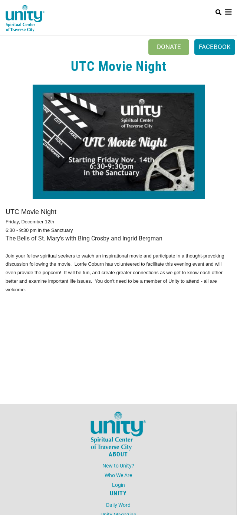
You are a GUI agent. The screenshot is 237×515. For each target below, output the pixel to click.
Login (118, 484)
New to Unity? (118, 465)
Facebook (215, 46)
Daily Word (118, 504)
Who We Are (118, 475)
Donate (169, 46)
